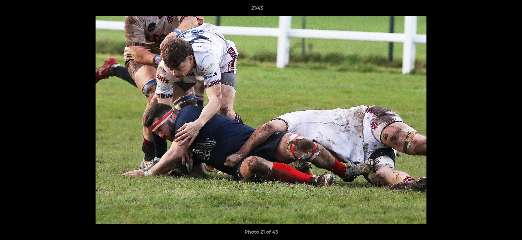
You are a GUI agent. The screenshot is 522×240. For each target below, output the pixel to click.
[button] (494, 10)
